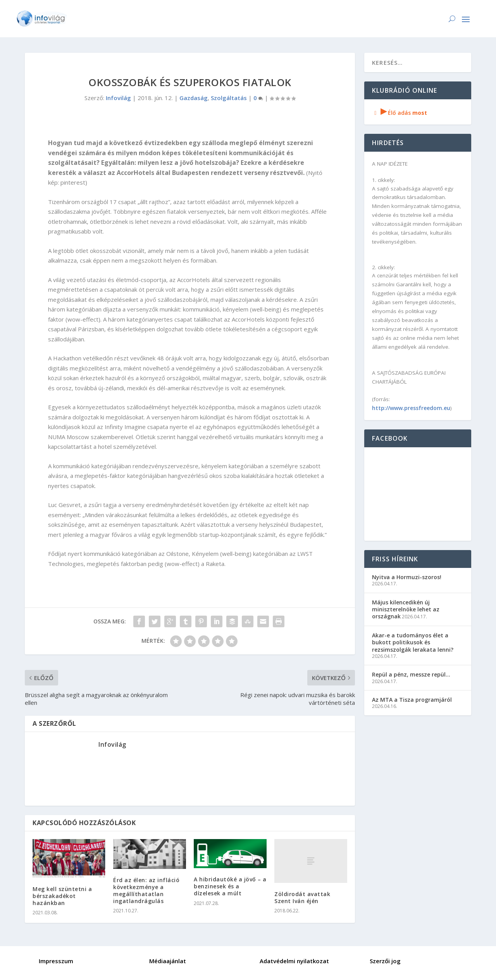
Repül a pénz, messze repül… (411, 674)
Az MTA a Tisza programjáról (412, 699)
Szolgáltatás (229, 98)
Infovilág (118, 98)
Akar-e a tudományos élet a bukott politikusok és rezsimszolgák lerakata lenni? (412, 642)
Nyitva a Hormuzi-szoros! (406, 577)
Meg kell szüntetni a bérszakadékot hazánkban (62, 896)
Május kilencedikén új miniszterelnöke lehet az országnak (405, 609)
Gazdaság (193, 98)
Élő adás (399, 112)
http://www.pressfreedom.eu (411, 408)
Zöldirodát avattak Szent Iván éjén (302, 897)
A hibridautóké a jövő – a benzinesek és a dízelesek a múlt (230, 886)
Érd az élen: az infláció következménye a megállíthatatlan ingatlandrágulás (146, 890)
